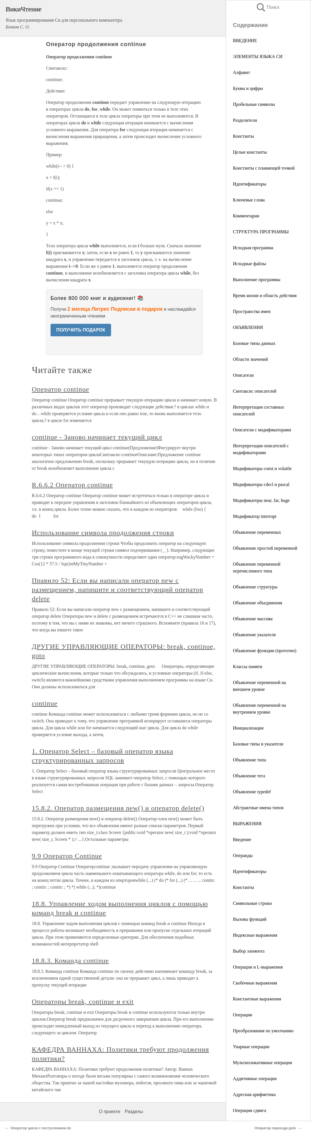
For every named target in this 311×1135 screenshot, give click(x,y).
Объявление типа (249, 759)
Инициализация (248, 728)
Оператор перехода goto (275, 1128)
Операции (242, 1014)
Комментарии (246, 215)
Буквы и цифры (248, 88)
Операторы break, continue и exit (83, 1001)
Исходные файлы (249, 263)
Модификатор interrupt (254, 516)
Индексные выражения (255, 935)
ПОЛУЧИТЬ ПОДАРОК (80, 329)
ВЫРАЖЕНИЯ (247, 823)
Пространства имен (252, 311)
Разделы (134, 1111)
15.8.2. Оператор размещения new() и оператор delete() (118, 808)
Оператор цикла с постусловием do (41, 1128)
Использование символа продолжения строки (103, 532)
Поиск (267, 7)
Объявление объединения (257, 602)
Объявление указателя (254, 634)
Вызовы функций (249, 919)
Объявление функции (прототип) (264, 650)
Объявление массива (253, 618)
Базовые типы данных (254, 343)
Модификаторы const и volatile (262, 468)
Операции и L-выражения (258, 967)
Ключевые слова (249, 199)
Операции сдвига (249, 1110)
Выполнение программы (256, 279)
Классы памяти (247, 666)
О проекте (109, 1111)
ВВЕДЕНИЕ (245, 40)
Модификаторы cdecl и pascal (261, 484)
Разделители (245, 120)
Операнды (243, 855)
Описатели (243, 375)
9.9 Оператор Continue (67, 856)
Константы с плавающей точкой (264, 168)
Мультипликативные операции (262, 1062)
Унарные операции (251, 1046)
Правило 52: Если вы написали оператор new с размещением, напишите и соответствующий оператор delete (117, 589)
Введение (242, 839)
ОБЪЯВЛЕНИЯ (248, 327)
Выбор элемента (248, 951)
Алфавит (241, 72)
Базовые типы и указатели (258, 743)
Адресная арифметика (254, 1094)
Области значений (250, 359)
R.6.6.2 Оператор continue (72, 485)
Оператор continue (60, 389)
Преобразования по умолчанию (263, 1030)
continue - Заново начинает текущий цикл (97, 437)
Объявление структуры (255, 586)
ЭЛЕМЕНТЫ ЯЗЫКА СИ (258, 56)
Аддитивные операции (255, 1078)
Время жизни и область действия (265, 295)
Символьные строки (252, 903)
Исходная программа (253, 247)
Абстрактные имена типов (258, 807)
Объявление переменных (257, 532)
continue (44, 703)
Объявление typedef (252, 791)
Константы (243, 136)
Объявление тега (249, 775)
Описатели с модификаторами (262, 429)
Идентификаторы (249, 184)
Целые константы (250, 152)
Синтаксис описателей (254, 391)
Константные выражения (257, 998)
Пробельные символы (254, 104)
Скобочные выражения (255, 982)
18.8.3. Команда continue (70, 960)
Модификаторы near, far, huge (261, 500)
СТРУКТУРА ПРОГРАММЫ (261, 231)
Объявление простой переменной (265, 548)
